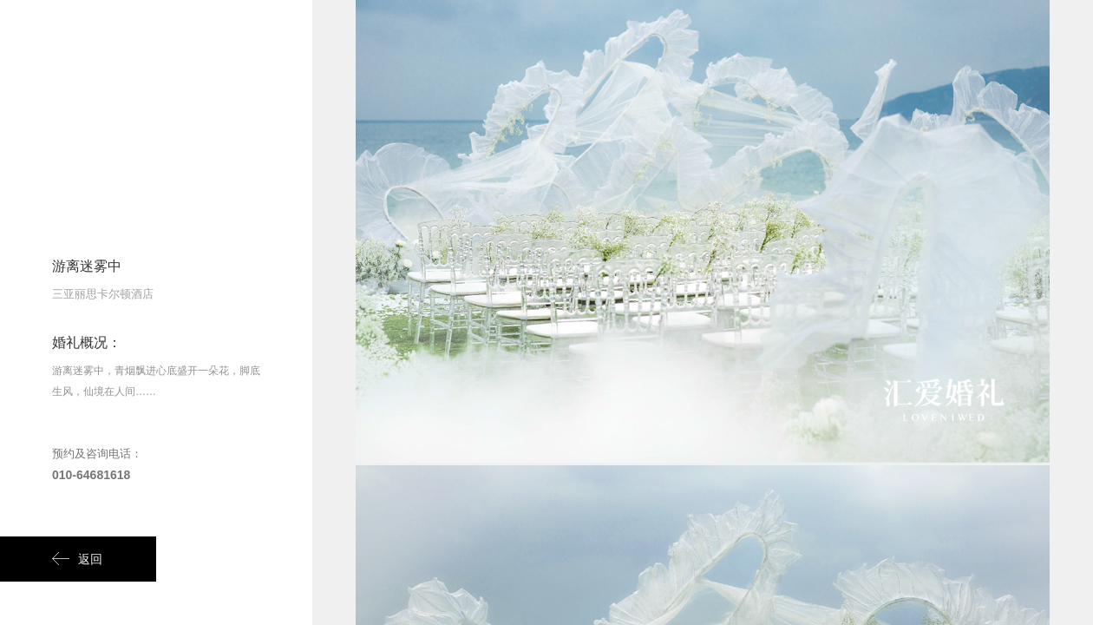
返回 (77, 559)
